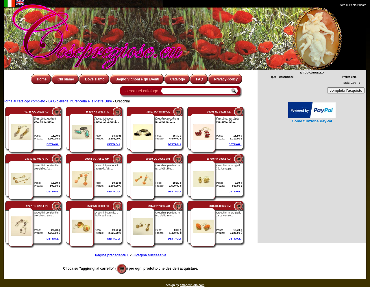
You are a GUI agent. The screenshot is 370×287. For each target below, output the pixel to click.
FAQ (199, 79)
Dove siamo (94, 79)
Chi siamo (66, 79)
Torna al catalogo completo (24, 101)
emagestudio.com (192, 285)
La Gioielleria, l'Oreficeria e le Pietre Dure (80, 101)
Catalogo (177, 79)
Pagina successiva (151, 255)
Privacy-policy (226, 79)
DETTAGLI (53, 144)
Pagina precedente (110, 255)
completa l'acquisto (346, 90)
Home (42, 79)
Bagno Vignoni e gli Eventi (137, 79)
